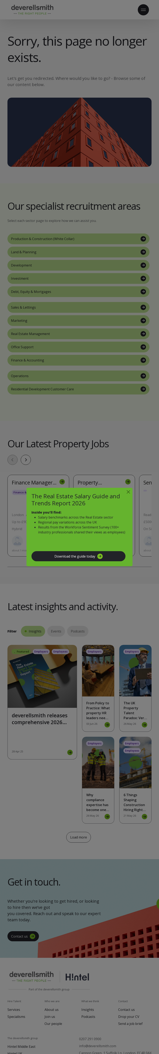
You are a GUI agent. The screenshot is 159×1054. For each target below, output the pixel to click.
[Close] (128, 491)
